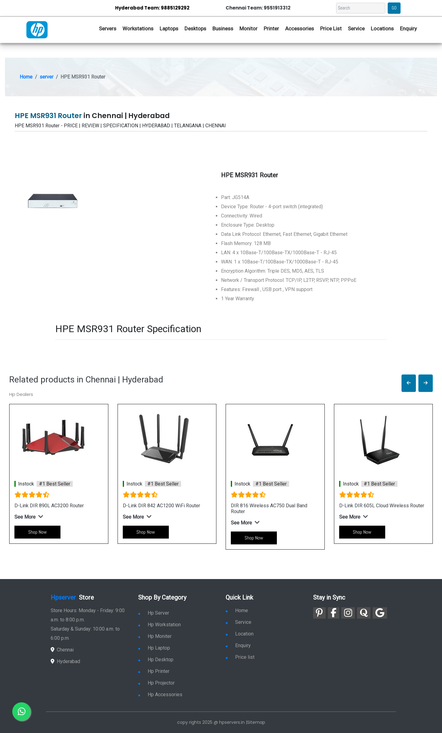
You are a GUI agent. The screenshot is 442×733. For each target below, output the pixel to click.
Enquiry (408, 28)
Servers (107, 28)
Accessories (299, 28)
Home (26, 77)
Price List (331, 28)
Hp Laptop (154, 648)
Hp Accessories (160, 694)
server (46, 77)
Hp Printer (153, 671)
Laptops (169, 28)
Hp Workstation (159, 624)
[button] (408, 383)
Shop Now (37, 532)
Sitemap (256, 722)
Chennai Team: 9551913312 (258, 8)
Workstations (137, 28)
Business (222, 28)
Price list (240, 657)
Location (240, 634)
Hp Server (153, 613)
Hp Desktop (155, 659)
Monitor (248, 28)
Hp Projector (156, 683)
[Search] (360, 8)
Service (356, 28)
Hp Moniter (155, 636)
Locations (382, 28)
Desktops (195, 28)
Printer (271, 28)
